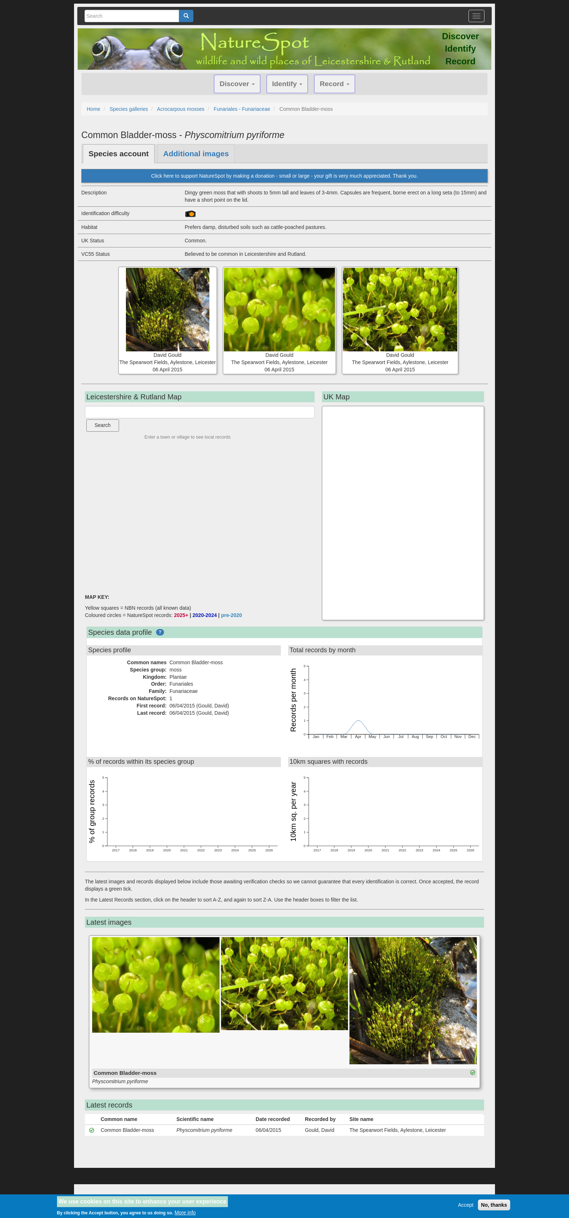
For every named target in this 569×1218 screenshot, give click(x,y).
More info (185, 1212)
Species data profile (120, 632)
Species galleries (129, 109)
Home (93, 109)
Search (103, 425)
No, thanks (494, 1205)
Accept (466, 1205)
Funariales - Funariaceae (242, 109)
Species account (119, 153)
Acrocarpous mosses (181, 109)
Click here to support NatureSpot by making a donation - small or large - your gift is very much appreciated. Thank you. (284, 176)
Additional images (196, 153)
